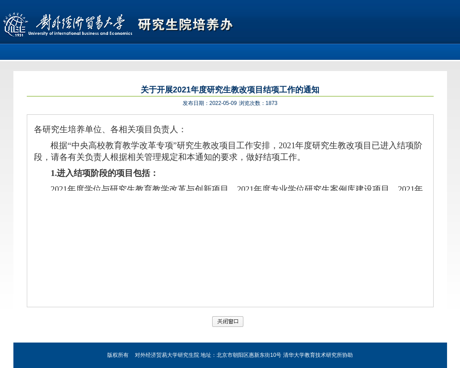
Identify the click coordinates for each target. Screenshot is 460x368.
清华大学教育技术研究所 (312, 355)
